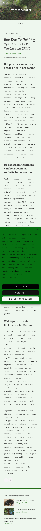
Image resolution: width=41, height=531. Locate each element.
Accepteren (20, 287)
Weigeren (20, 293)
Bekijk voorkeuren (20, 299)
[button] (38, 229)
